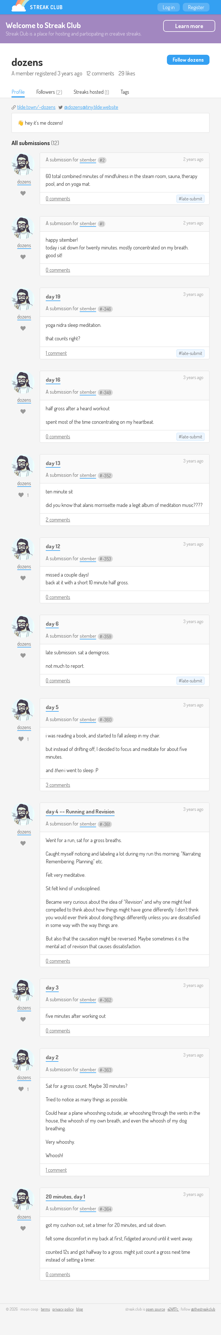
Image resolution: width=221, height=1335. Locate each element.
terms (45, 1309)
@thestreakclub (203, 1309)
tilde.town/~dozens (36, 107)
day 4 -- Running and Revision (83, 811)
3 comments (58, 785)
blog (79, 1309)
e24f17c (173, 1309)
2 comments (58, 520)
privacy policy (63, 1309)
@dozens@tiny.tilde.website (91, 107)
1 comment (56, 353)
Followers (47, 92)
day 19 (54, 296)
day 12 (53, 546)
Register (196, 7)
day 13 (54, 463)
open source (155, 1309)
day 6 (53, 624)
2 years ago (193, 160)
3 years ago (193, 295)
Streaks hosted (92, 92)
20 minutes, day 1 (67, 1197)
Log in (169, 7)
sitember (88, 160)
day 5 (53, 707)
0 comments (58, 199)
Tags (130, 92)
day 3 (53, 988)
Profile (19, 92)
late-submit (192, 199)
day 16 (54, 380)
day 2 (53, 1057)
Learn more (189, 26)
